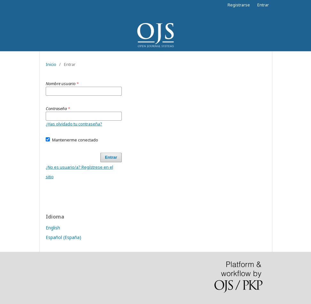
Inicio (51, 64)
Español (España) (63, 237)
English (53, 228)
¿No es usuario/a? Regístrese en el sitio (79, 172)
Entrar (263, 5)
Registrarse (239, 5)
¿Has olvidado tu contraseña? (74, 124)
